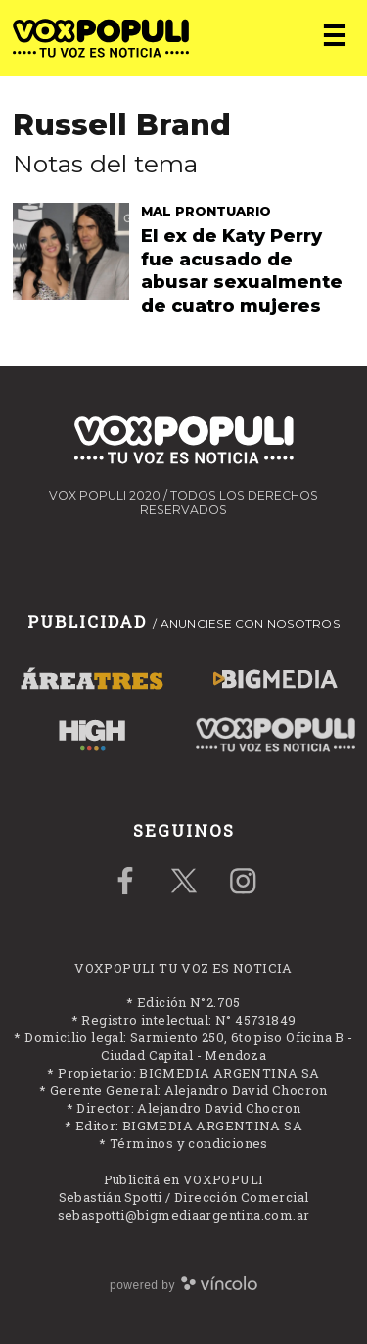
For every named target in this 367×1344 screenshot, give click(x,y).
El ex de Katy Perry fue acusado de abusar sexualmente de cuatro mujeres (242, 270)
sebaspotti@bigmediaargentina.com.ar (184, 1215)
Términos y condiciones (189, 1143)
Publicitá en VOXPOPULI (184, 1179)
